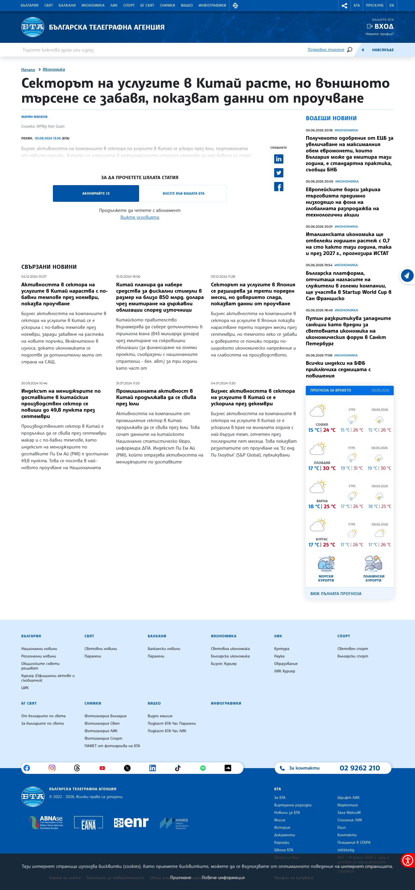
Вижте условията (139, 217)
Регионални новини (38, 656)
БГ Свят (147, 5)
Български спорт (352, 656)
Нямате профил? (380, 34)
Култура (281, 649)
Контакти (347, 835)
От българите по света (43, 716)
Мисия (279, 820)
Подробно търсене (326, 49)
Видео (187, 5)
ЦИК (25, 688)
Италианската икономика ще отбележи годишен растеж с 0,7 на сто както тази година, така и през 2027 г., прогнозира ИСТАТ (349, 243)
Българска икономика (230, 656)
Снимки (167, 5)
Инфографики (212, 5)
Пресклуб (374, 5)
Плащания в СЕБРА (353, 842)
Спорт (129, 5)
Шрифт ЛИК (348, 797)
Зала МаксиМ (349, 812)
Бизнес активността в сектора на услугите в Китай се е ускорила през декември (253, 397)
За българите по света (42, 723)
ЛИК (114, 5)
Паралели (92, 656)
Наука (279, 656)
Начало (28, 70)
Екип (341, 827)
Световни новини (100, 649)
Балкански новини (164, 649)
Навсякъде (383, 50)
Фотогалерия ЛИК (101, 731)
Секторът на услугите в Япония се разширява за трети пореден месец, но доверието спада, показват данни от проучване (253, 294)
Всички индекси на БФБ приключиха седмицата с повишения (338, 369)
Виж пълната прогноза (336, 593)
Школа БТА (283, 850)
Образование (286, 663)
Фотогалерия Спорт (103, 738)
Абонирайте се (96, 193)
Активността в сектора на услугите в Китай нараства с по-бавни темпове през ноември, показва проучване (64, 294)
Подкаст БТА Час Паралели (172, 723)
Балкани (67, 5)
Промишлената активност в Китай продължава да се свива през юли (156, 397)
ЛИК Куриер (284, 671)
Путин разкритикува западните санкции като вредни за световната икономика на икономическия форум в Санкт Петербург (348, 331)
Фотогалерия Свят (102, 723)
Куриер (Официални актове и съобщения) (48, 678)
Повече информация (223, 877)
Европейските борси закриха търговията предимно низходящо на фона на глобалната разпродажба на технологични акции (343, 202)
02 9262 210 (359, 768)
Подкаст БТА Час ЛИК (167, 731)
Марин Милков (34, 117)
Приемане (180, 877)
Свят (48, 5)
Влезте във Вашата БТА (183, 193)
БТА (357, 5)
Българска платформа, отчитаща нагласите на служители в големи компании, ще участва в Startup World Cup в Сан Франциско (348, 286)
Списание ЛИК (349, 820)
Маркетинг (347, 805)
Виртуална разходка (293, 805)
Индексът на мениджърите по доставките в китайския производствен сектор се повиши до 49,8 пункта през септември (61, 403)
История (282, 827)
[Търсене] (349, 49)
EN (391, 5)
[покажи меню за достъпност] (408, 860)
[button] (235, 5)
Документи (284, 835)
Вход (384, 26)
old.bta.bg (345, 850)
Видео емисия (160, 716)
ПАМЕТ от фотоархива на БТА (112, 746)
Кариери (281, 842)
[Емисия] (362, 50)
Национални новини (39, 649)
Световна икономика (230, 649)
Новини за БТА (287, 812)
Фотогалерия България (105, 716)
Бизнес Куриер (224, 663)
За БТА (279, 797)
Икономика (93, 5)
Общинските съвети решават (40, 666)
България (30, 5)
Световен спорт (352, 649)
